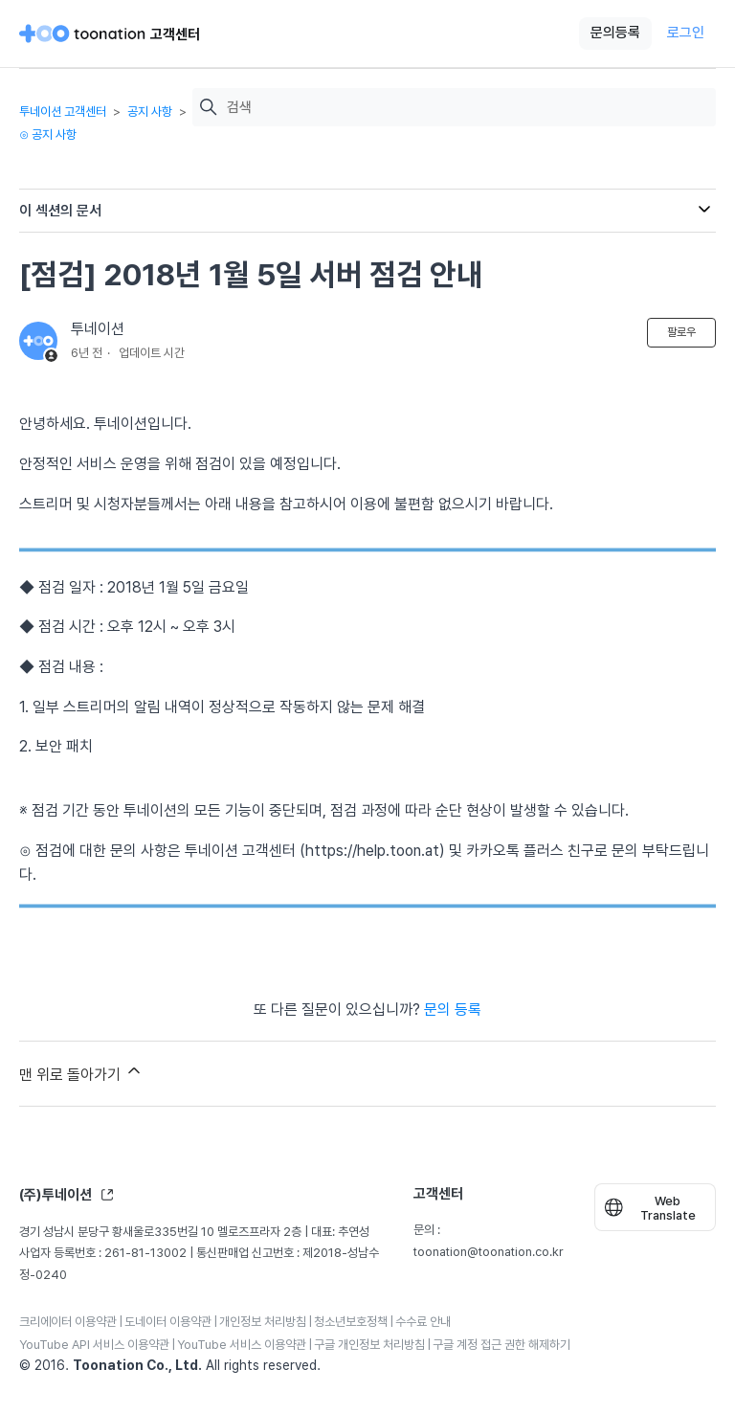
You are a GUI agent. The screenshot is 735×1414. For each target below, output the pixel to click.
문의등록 (615, 32)
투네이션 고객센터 (62, 111)
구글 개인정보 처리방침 (369, 1344)
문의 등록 (452, 1009)
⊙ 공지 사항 (48, 134)
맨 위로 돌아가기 (81, 1072)
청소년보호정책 (351, 1321)
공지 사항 (149, 111)
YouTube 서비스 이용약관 (241, 1344)
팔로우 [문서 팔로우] (681, 332)
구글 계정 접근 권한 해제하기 (501, 1344)
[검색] (466, 108)
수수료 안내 (423, 1321)
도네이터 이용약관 (168, 1321)
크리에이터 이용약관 (68, 1321)
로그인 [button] (685, 32)
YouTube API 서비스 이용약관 (94, 1344)
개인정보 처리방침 (262, 1321)
